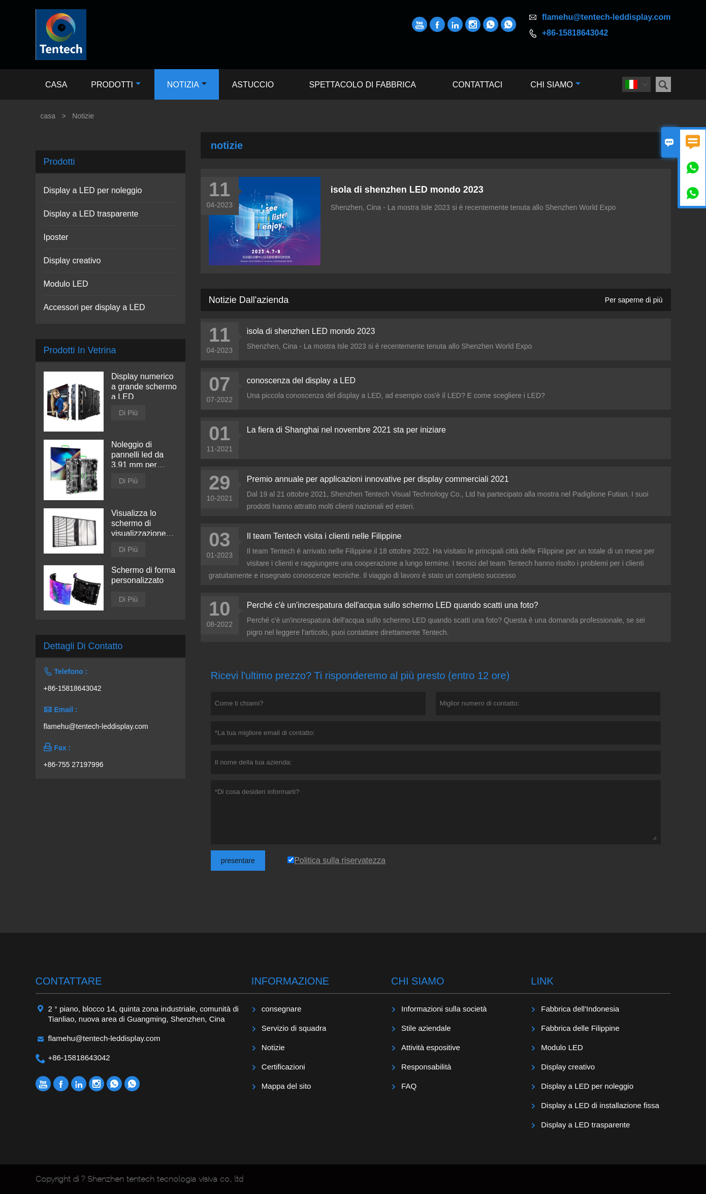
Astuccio (253, 84)
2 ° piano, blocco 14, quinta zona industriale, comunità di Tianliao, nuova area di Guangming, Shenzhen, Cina (143, 1013)
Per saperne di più (634, 300)
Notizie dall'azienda (249, 300)
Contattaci (478, 84)
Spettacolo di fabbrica (362, 84)
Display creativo (72, 260)
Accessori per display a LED (94, 307)
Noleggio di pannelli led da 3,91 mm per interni (137, 455)
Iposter (56, 237)
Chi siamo (555, 84)
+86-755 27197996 (74, 764)
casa (48, 116)
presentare (238, 860)
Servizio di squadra (294, 1028)
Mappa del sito (286, 1086)
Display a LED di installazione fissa (600, 1105)
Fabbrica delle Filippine (580, 1028)
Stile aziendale (426, 1028)
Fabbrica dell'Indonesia (580, 1008)
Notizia (187, 84)
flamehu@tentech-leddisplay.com (606, 17)
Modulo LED (66, 284)
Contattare (69, 981)
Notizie (273, 1047)
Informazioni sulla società (444, 1008)
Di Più (128, 413)
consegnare (281, 1008)
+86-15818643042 (575, 32)
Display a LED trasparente (91, 213)
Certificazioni (283, 1066)
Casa (56, 84)
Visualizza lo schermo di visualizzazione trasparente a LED (138, 524)
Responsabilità (426, 1066)
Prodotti (116, 84)
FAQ (408, 1086)
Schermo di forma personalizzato (143, 575)
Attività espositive (430, 1047)
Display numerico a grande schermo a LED (144, 386)
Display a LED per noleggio (93, 190)
